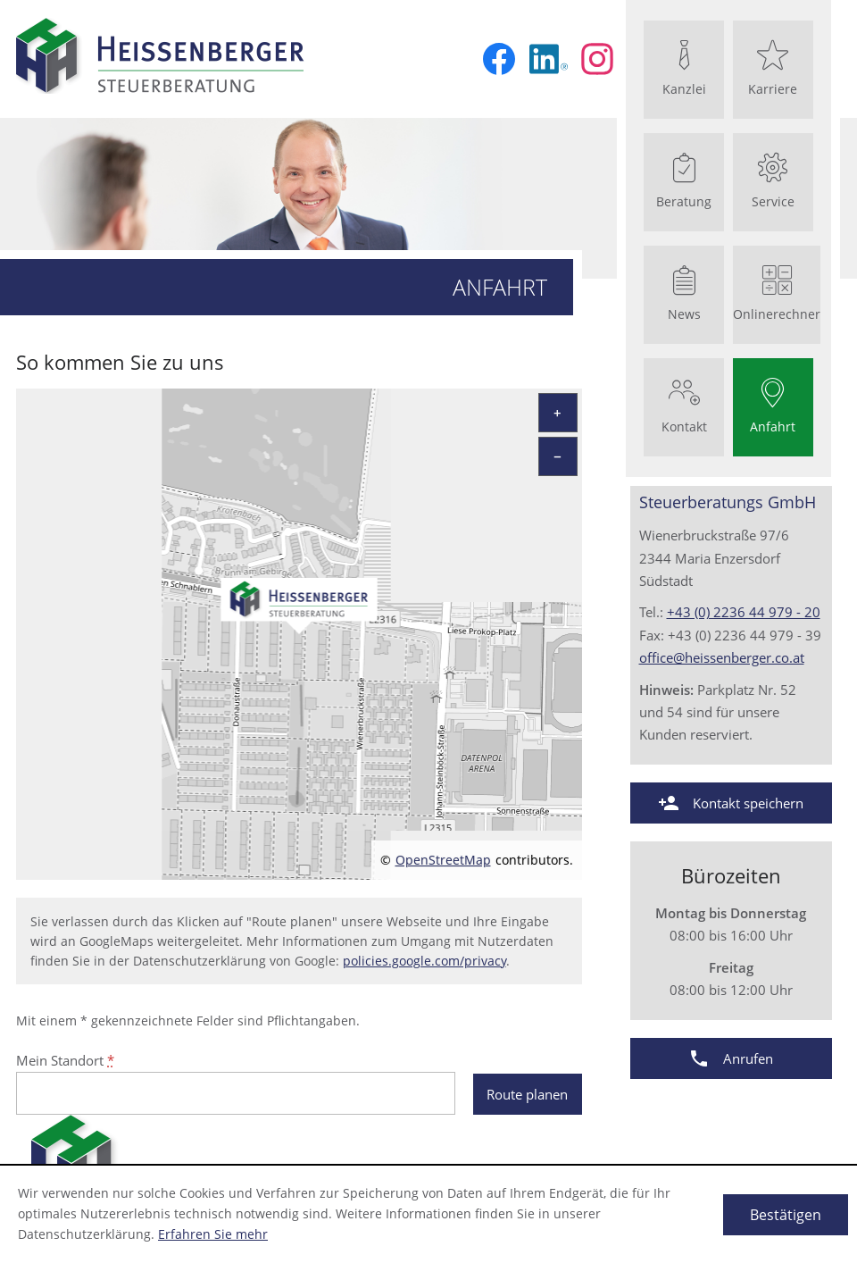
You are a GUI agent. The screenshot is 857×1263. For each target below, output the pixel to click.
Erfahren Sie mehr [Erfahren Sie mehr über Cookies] (213, 1233)
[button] (731, 803)
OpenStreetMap (443, 859)
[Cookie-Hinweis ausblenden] (785, 1214)
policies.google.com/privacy (424, 961)
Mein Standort (65, 1060)
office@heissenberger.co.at (721, 657)
